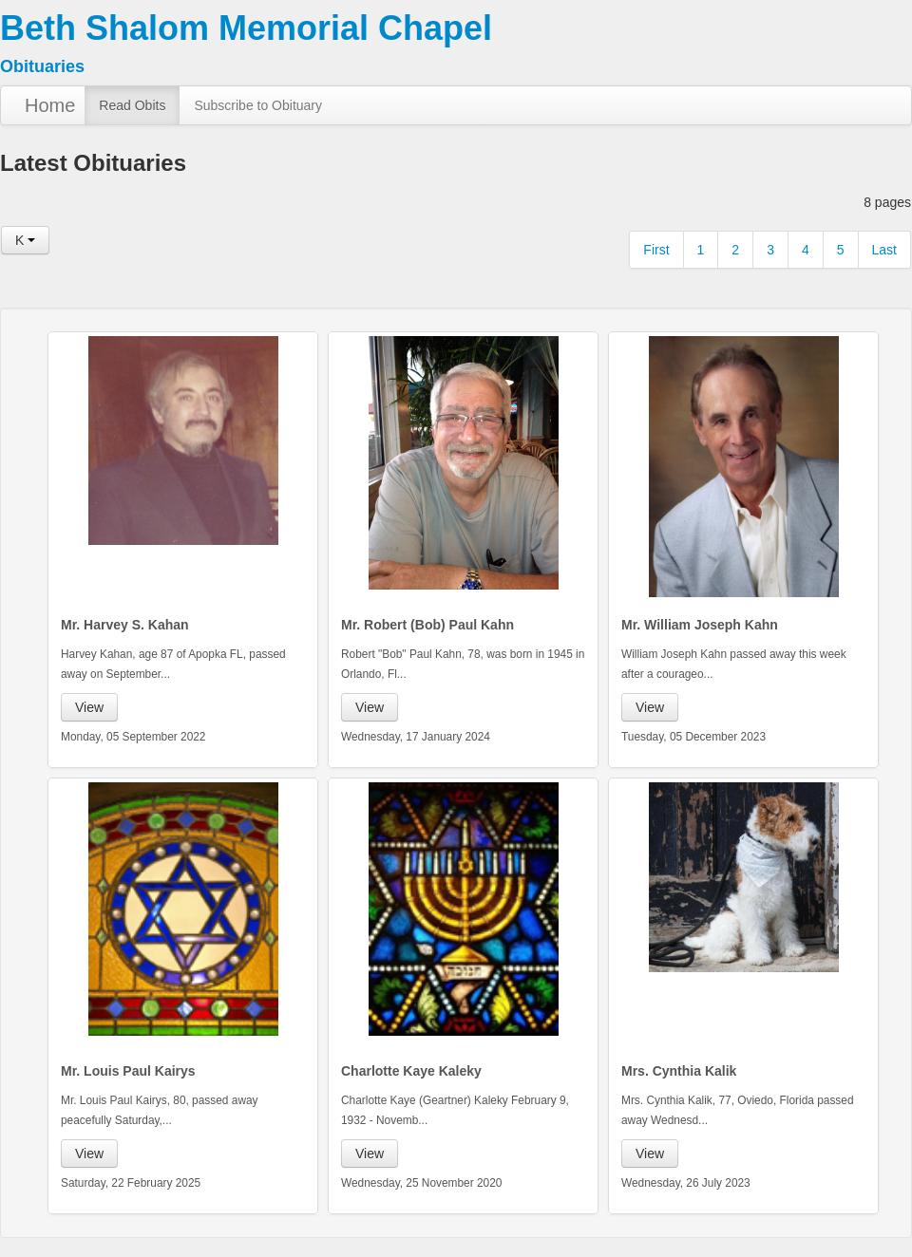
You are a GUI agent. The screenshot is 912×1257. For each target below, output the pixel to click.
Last (884, 249)
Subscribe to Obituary (258, 105)
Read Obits (132, 105)
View (89, 707)
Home (50, 105)
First (656, 249)
